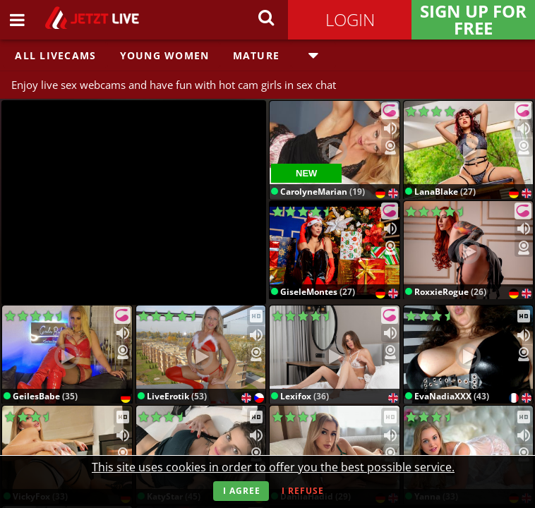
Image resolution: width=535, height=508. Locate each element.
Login (350, 19)
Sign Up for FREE (473, 20)
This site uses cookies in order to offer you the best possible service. (273, 467)
